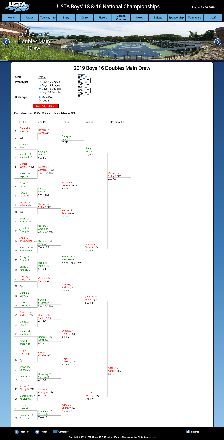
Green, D (23, 218)
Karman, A (24, 202)
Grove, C (23, 183)
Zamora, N (24, 166)
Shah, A (23, 279)
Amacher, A (25, 154)
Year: (18, 77)
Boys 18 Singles (49, 85)
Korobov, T (25, 334)
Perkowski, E (25, 250)
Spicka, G (24, 195)
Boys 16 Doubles (50, 88)
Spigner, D (24, 369)
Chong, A (24, 321)
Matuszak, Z (25, 157)
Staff (213, 17)
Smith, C (23, 314)
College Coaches (121, 17)
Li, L (21, 379)
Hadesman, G (26, 221)
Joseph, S (24, 228)
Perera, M (24, 418)
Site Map (192, 431)
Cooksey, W (25, 276)
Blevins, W (24, 173)
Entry (66, 17)
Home (10, 17)
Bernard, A (24, 128)
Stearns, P (24, 305)
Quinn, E (23, 295)
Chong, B (24, 257)
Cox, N (22, 405)
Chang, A (24, 144)
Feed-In (44, 100)
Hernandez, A (26, 415)
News (139, 17)
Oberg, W (24, 389)
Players (102, 17)
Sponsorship (176, 17)
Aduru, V (23, 237)
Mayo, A (23, 131)
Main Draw (46, 97)
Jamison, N (24, 376)
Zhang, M (24, 231)
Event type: (21, 82)
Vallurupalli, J (25, 398)
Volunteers (194, 17)
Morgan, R (24, 163)
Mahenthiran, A (27, 395)
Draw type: (21, 97)
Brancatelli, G (26, 331)
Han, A (22, 147)
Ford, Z (23, 192)
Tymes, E (24, 185)
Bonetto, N (25, 312)
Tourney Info (48, 17)
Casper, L (24, 350)
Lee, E (22, 324)
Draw (84, 17)
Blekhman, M (26, 247)
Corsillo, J (24, 353)
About (29, 17)
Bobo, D (23, 266)
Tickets (158, 17)
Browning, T (25, 366)
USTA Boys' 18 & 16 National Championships (108, 6)
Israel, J (23, 340)
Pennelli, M (24, 269)
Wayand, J (24, 408)
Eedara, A (24, 260)
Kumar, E (24, 386)
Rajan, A (23, 176)
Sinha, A (23, 205)
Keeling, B (24, 343)
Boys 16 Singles (49, 82)
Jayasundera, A (27, 240)
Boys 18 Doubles (50, 92)
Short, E (23, 302)
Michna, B (24, 292)
